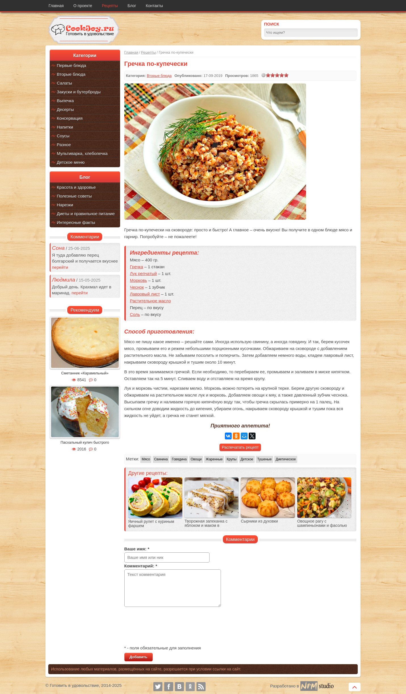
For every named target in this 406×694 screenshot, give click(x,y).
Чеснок (137, 287)
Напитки (65, 127)
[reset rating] (263, 75)
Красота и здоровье (76, 187)
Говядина (179, 459)
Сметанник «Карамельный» (84, 373)
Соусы (63, 135)
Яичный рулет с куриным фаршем (151, 523)
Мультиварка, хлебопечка (82, 153)
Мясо (146, 459)
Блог (131, 5)
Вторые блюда (71, 74)
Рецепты (110, 5)
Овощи (196, 459)
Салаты (64, 83)
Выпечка (65, 100)
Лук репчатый (143, 273)
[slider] (277, 75)
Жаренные (214, 459)
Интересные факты (76, 222)
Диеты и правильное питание (86, 213)
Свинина (161, 459)
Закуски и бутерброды (79, 91)
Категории (84, 55)
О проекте (83, 5)
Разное (64, 144)
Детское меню (71, 162)
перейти (60, 267)
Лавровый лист (145, 294)
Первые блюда (71, 65)
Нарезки (65, 204)
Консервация (70, 118)
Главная (56, 5)
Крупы (232, 459)
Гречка (136, 266)
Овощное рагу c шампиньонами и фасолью (322, 523)
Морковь (138, 280)
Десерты (65, 109)
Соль (135, 314)
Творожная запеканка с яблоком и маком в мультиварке (206, 525)
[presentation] (167, 627)
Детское (246, 459)
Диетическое (286, 459)
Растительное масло (150, 300)
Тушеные (264, 459)
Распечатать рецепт (240, 447)
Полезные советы (74, 196)
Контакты (154, 5)
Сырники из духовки (259, 521)
